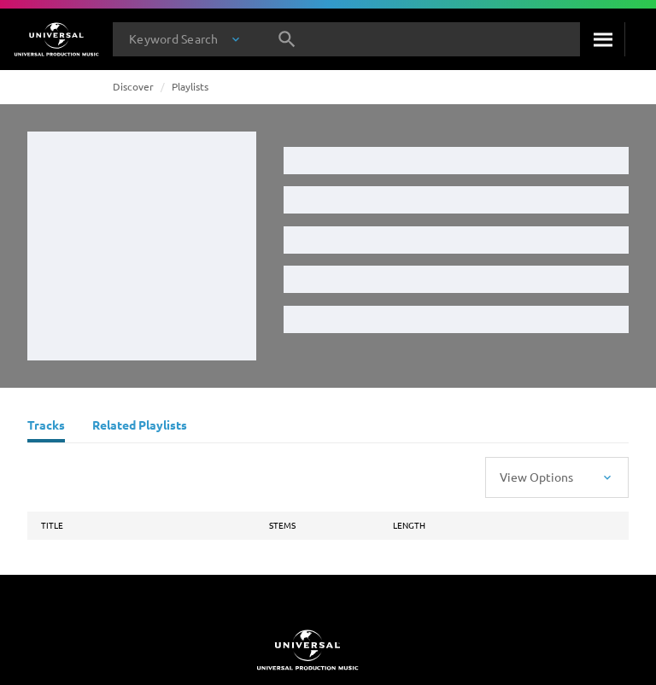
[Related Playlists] (139, 427)
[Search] (602, 39)
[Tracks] (46, 427)
